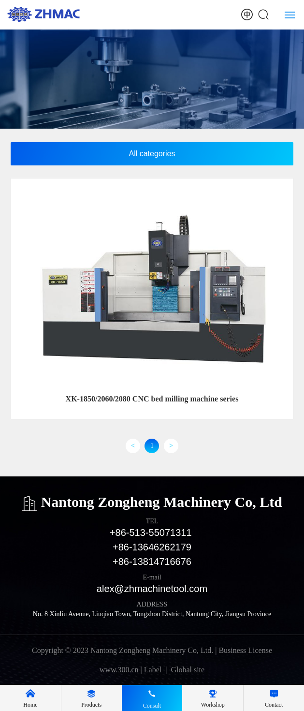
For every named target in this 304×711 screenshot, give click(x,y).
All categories (152, 153)
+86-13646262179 (152, 547)
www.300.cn (119, 670)
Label (152, 670)
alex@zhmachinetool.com (152, 588)
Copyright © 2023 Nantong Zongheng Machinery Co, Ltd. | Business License (152, 650)
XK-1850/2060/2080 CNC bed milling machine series (152, 399)
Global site (187, 670)
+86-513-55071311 (151, 532)
